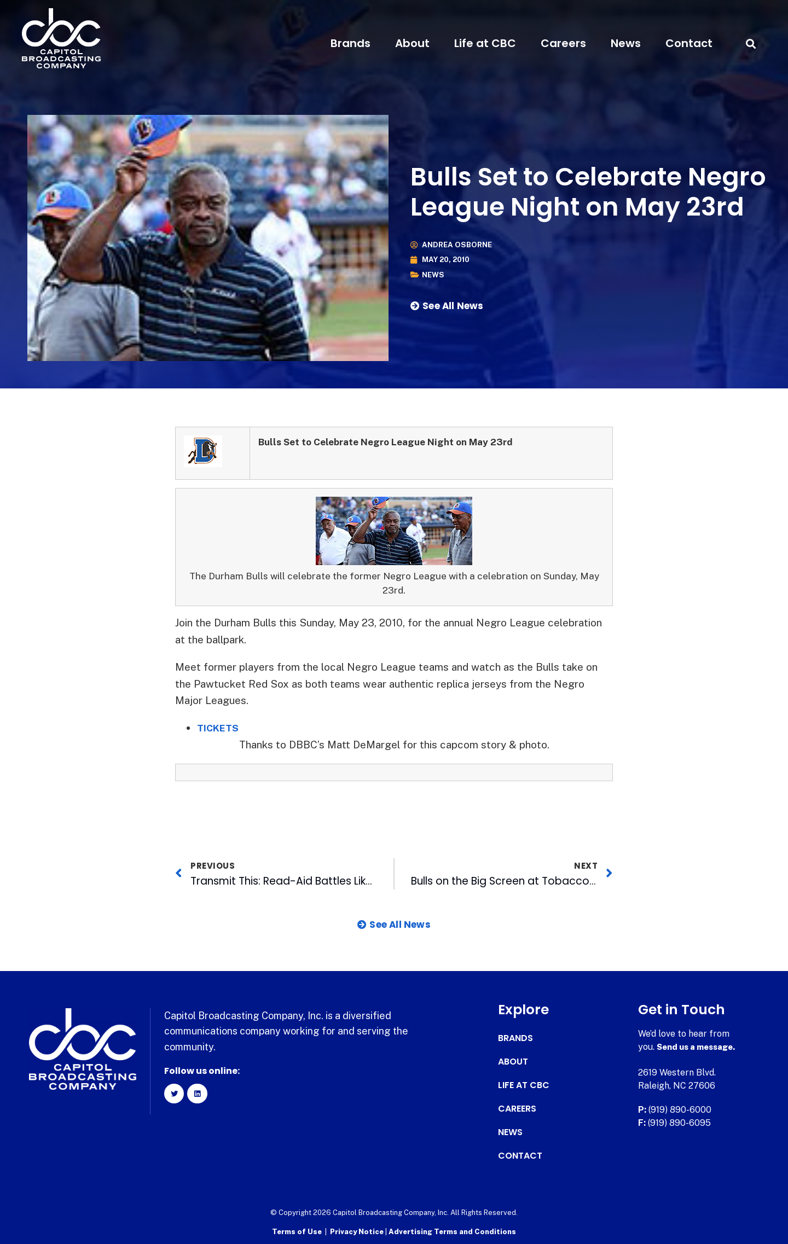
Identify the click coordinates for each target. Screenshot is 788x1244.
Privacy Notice (357, 1230)
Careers (563, 43)
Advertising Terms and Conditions (452, 1230)
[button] (751, 43)
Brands (350, 43)
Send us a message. (699, 1047)
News (626, 43)
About (412, 43)
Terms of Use (297, 1230)
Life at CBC (485, 43)
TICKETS (220, 728)
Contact (688, 43)
